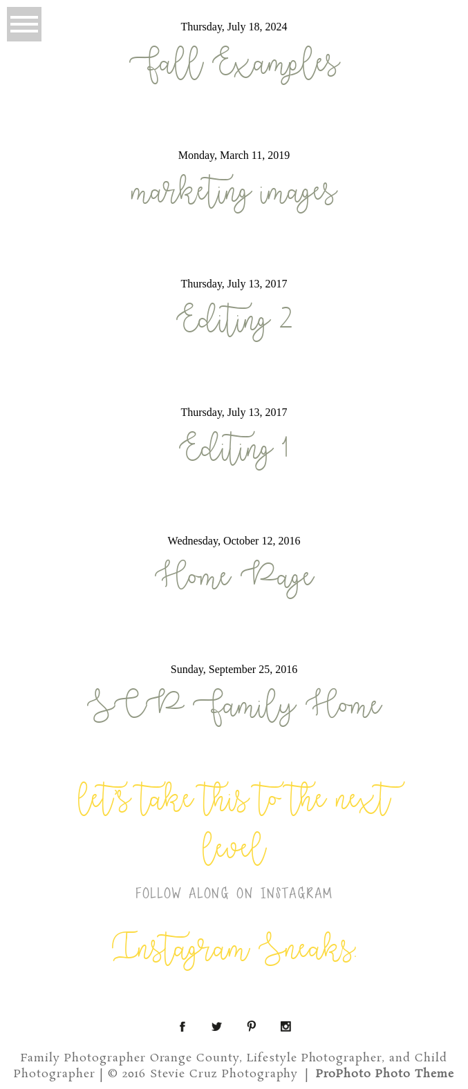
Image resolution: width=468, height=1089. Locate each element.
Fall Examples (234, 63)
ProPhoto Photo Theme (385, 1074)
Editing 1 (234, 449)
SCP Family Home (234, 706)
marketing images (234, 192)
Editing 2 (234, 320)
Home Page (234, 577)
